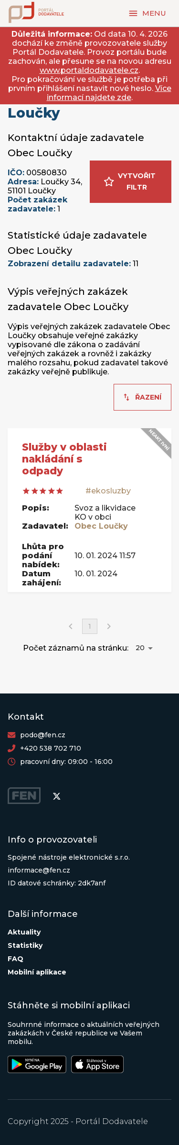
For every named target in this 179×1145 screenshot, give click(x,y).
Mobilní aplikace (37, 972)
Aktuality (24, 932)
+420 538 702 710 (50, 748)
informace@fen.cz (39, 870)
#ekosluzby (108, 490)
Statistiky (25, 945)
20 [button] (140, 647)
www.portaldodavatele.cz (89, 70)
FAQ (15, 958)
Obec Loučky (101, 526)
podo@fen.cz (42, 735)
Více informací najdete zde (109, 93)
